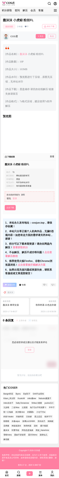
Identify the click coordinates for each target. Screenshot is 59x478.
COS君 (37, 450)
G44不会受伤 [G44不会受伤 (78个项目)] (38, 394)
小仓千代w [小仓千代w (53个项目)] (40, 412)
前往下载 (49, 26)
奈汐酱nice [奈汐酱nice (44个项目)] (20, 412)
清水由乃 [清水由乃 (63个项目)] (41, 421)
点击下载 (10, 207)
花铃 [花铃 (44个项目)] (36, 426)
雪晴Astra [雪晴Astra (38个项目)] (7, 435)
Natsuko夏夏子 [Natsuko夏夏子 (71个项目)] (45, 398)
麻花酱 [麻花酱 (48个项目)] (6, 439)
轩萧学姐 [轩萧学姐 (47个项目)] (15, 430)
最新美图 (9, 26)
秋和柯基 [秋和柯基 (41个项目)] (27, 426)
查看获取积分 (20, 247)
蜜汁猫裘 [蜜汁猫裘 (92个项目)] (44, 426)
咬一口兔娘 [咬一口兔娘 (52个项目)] (8, 412)
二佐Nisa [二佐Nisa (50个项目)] (15, 407)
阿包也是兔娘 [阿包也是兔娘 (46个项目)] (27, 430)
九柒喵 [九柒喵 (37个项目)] (6, 407)
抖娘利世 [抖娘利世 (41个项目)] (20, 417)
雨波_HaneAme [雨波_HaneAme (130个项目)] (42, 430)
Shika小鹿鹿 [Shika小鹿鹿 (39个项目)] (36, 403)
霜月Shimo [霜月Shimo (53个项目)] (32, 435)
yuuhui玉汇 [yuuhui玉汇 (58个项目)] (49, 403)
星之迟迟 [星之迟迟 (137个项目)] (38, 417)
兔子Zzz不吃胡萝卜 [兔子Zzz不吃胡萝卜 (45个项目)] (38, 407)
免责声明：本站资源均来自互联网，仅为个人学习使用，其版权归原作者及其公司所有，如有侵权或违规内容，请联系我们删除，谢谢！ (29, 458)
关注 (40, 36)
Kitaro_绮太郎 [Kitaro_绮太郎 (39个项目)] (9, 398)
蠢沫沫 (23, 54)
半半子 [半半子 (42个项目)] (52, 407)
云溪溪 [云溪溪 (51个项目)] (25, 407)
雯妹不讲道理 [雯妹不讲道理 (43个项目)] (19, 435)
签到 (17, 10)
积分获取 (7, 10)
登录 (15, 198)
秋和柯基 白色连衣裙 (46, 305)
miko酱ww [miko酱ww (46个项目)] (31, 398)
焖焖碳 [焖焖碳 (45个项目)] (50, 421)
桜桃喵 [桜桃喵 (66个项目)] (6, 421)
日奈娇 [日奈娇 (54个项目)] (29, 417)
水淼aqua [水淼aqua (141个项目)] (16, 421)
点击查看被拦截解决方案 (31, 264)
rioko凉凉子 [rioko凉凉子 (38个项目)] (8, 403)
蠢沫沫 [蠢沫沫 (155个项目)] (6, 430)
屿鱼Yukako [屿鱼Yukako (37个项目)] (8, 417)
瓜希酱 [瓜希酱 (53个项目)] (6, 426)
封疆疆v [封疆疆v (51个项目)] (30, 412)
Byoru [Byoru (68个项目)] (18, 394)
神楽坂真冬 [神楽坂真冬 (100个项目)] (16, 426)
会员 (33, 10)
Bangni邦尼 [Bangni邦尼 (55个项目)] (8, 394)
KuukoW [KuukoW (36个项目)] (21, 398)
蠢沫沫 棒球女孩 (11, 305)
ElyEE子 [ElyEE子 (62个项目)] (26, 394)
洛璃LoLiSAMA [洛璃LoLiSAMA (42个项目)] (28, 421)
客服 (40, 10)
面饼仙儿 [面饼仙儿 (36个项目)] (43, 435)
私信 (52, 36)
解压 (25, 10)
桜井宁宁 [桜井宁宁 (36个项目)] (48, 417)
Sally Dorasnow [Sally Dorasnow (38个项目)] (22, 403)
